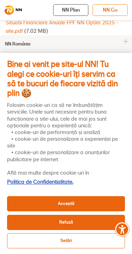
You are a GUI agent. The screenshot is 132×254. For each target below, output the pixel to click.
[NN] (13, 10)
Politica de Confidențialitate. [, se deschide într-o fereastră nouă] (40, 182)
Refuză (66, 222)
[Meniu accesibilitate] (122, 229)
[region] (66, 153)
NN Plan (71, 10)
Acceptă (66, 203)
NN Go (110, 10)
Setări (66, 240)
